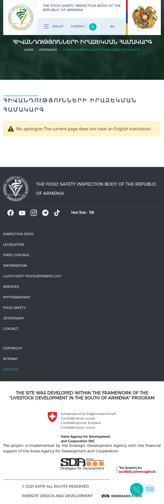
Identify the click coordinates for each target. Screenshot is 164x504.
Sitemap (10, 359)
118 (91, 212)
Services (11, 287)
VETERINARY (48, 50)
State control (16, 255)
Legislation (13, 244)
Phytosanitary (17, 297)
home (28, 50)
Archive (10, 369)
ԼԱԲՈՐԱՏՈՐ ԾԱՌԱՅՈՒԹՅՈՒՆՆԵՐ (32, 276)
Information (15, 266)
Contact (78, 26)
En (114, 26)
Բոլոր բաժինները (52, 27)
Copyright (12, 348)
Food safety (14, 308)
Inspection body (18, 234)
